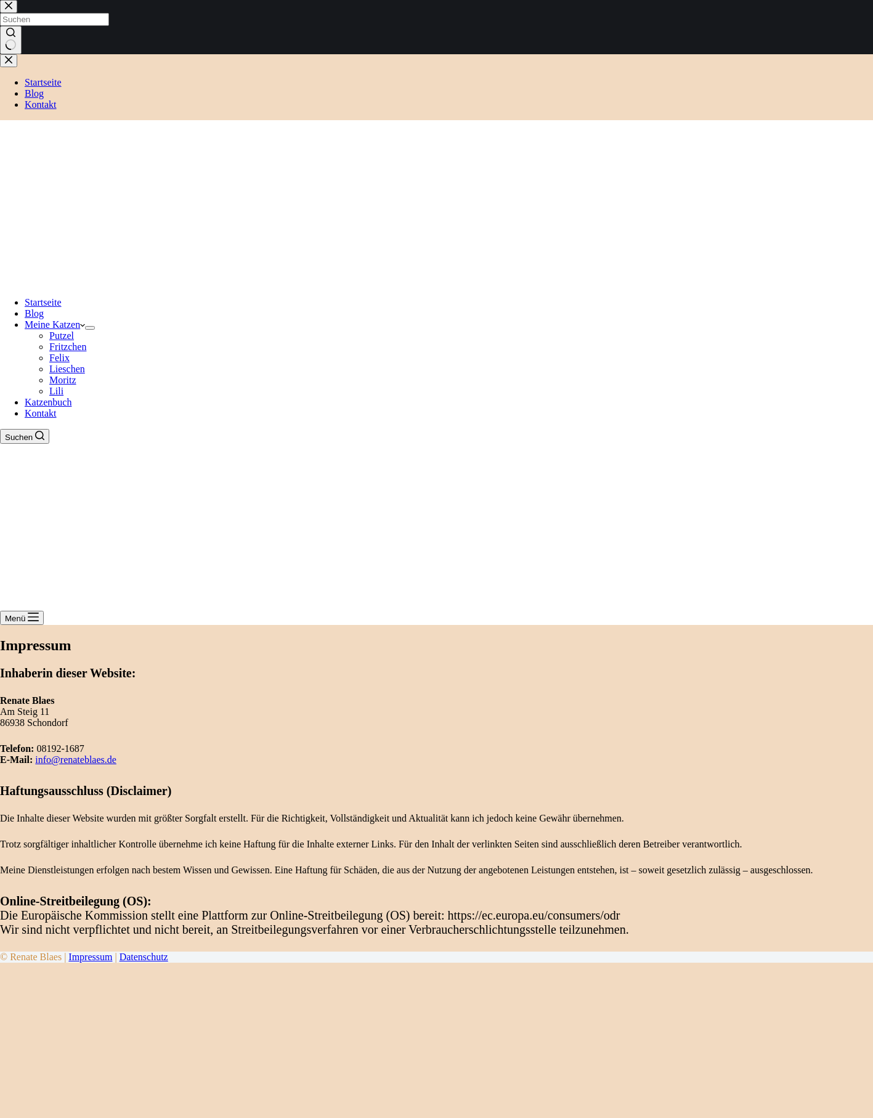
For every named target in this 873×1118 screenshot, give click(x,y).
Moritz (62, 380)
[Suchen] (24, 436)
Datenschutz (144, 957)
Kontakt (41, 413)
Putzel (61, 335)
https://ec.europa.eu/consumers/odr (534, 915)
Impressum (90, 957)
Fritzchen (67, 346)
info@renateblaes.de (75, 759)
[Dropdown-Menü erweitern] (90, 328)
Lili (56, 391)
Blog (34, 313)
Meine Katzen (55, 324)
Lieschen (67, 369)
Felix (59, 358)
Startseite (43, 302)
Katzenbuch (48, 402)
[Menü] (22, 618)
